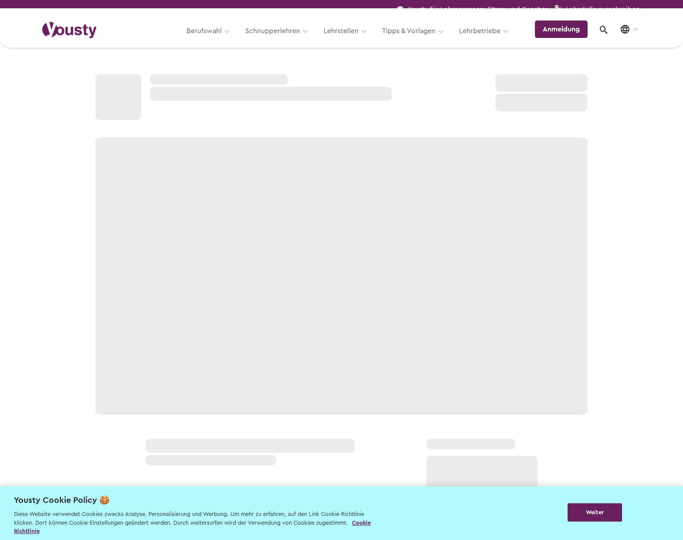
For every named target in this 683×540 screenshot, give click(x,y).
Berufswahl (209, 37)
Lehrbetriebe (484, 37)
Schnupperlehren (277, 37)
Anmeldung (564, 36)
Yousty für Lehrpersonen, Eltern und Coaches (478, 9)
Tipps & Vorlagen (413, 37)
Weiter (595, 512)
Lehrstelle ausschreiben (603, 9)
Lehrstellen (345, 37)
